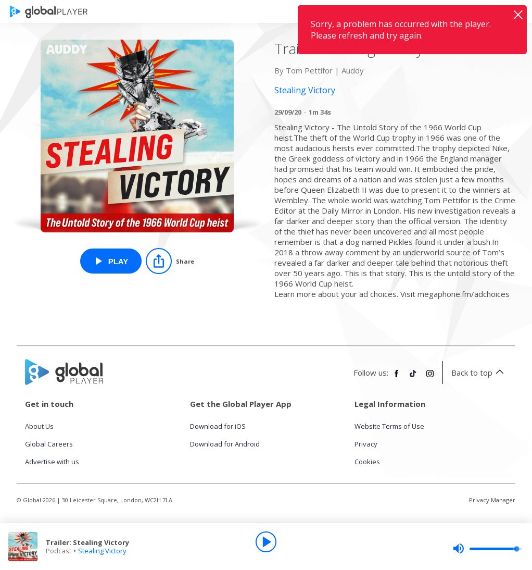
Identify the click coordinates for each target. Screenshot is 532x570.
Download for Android (225, 444)
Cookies (367, 461)
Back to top (479, 372)
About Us (39, 426)
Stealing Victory (102, 550)
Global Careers (49, 444)
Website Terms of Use (389, 426)
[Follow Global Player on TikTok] (413, 377)
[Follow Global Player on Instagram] (430, 377)
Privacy (365, 444)
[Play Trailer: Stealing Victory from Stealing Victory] (111, 261)
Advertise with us (52, 461)
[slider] (487, 548)
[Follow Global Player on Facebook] (396, 377)
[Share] (170, 261)
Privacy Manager (492, 500)
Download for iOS (218, 426)
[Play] (266, 541)
